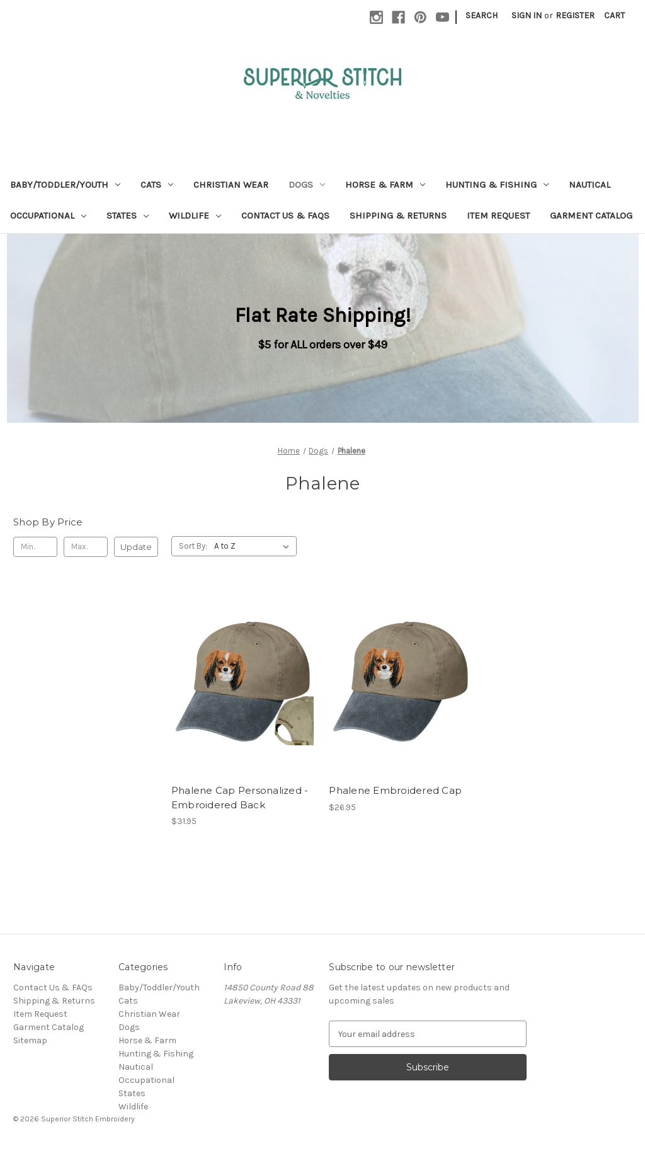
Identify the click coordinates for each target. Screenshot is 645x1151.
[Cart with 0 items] (614, 15)
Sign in (526, 15)
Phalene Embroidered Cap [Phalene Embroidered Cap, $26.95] (395, 790)
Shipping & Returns (398, 215)
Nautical (589, 184)
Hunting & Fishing (497, 184)
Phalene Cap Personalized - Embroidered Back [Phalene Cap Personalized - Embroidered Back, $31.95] (240, 797)
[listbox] (254, 546)
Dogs (306, 184)
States (127, 215)
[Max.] (86, 547)
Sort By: (193, 546)
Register (575, 15)
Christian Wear (230, 184)
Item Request (498, 215)
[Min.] (35, 547)
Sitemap (30, 1040)
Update (136, 547)
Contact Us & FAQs (285, 215)
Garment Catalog (591, 215)
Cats (156, 184)
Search (481, 15)
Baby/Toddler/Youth (65, 184)
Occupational (48, 215)
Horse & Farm (385, 184)
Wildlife (195, 215)
